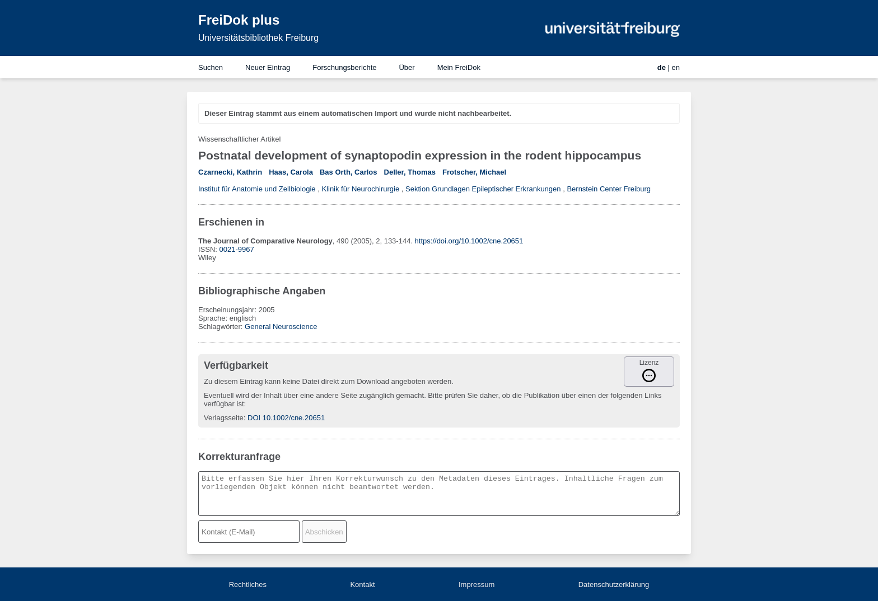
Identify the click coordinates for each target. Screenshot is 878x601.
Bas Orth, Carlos (348, 172)
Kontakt (362, 584)
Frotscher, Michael (474, 172)
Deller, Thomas (410, 172)
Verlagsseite (224, 418)
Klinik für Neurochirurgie (360, 189)
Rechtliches (248, 584)
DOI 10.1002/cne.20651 (286, 418)
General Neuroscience (281, 326)
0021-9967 (237, 249)
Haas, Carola (291, 172)
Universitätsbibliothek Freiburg (258, 38)
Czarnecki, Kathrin (230, 172)
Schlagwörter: (221, 326)
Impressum (476, 584)
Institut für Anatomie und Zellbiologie (257, 189)
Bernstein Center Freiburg (609, 189)
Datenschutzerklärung (613, 584)
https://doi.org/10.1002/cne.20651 (469, 241)
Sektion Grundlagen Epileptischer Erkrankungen (483, 189)
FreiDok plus (238, 19)
